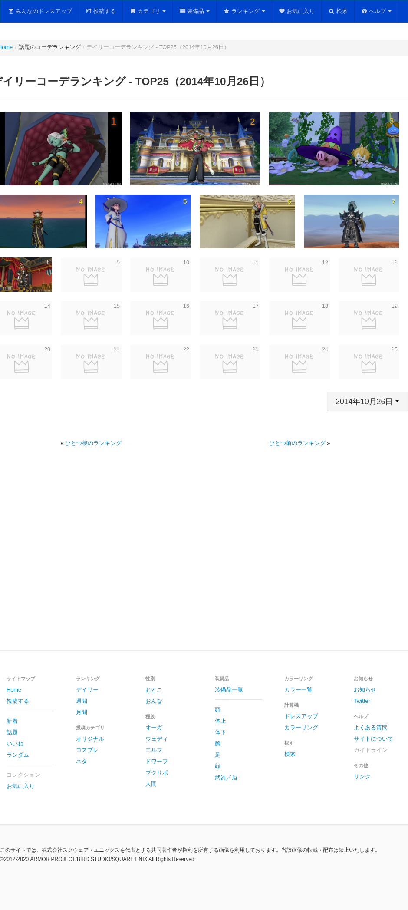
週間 (81, 701)
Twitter (362, 701)
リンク (362, 776)
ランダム (18, 755)
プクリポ (156, 772)
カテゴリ (147, 11)
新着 (12, 721)
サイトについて (373, 738)
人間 (151, 784)
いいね (15, 743)
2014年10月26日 (367, 401)
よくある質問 (371, 727)
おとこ (153, 689)
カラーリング (301, 727)
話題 (12, 732)
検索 (338, 11)
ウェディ (156, 738)
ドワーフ (156, 761)
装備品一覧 (229, 689)
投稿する (101, 11)
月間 (81, 712)
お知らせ (365, 689)
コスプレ (87, 750)
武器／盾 (226, 777)
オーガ (153, 727)
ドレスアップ (301, 716)
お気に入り (297, 11)
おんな (153, 701)
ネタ (81, 761)
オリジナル (90, 738)
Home (14, 689)
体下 (220, 732)
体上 (220, 721)
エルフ (153, 750)
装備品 (194, 11)
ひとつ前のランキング (297, 443)
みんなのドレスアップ (39, 11)
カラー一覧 (298, 689)
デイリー (87, 689)
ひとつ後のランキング (93, 443)
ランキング (244, 11)
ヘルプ (376, 11)
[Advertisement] (195, 559)
